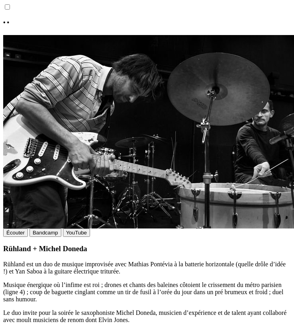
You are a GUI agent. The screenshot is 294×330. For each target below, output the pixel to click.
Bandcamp (45, 233)
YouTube (76, 233)
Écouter (15, 233)
